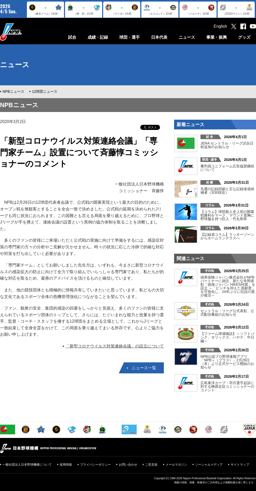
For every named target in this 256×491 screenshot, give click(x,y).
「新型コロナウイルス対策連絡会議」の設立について (115, 346)
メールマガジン (176, 464)
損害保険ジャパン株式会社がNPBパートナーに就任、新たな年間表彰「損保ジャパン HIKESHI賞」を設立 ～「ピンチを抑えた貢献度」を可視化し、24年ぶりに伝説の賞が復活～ (227, 286)
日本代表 (159, 37)
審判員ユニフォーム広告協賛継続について (227, 168)
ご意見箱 (151, 464)
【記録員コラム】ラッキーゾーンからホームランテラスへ (227, 236)
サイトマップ (240, 464)
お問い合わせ (128, 464)
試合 (72, 37)
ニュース (187, 37)
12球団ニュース (45, 91)
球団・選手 (129, 37)
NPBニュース (13, 91)
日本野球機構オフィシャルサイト (24, 32)
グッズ (244, 37)
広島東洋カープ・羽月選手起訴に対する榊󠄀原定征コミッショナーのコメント (227, 386)
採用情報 (66, 464)
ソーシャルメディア (209, 464)
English (220, 26)
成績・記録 (98, 37)
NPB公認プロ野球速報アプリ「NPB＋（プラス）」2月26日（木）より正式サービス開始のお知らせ (227, 361)
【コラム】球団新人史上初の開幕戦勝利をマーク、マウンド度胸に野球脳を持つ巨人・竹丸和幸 (227, 215)
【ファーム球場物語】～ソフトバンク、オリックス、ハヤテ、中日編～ (227, 337)
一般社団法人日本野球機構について (27, 464)
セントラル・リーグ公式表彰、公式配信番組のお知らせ (227, 312)
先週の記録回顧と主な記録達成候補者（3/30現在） (227, 191)
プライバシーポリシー (95, 464)
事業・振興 (216, 37)
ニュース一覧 (144, 368)
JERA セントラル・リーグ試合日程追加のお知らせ (226, 145)
